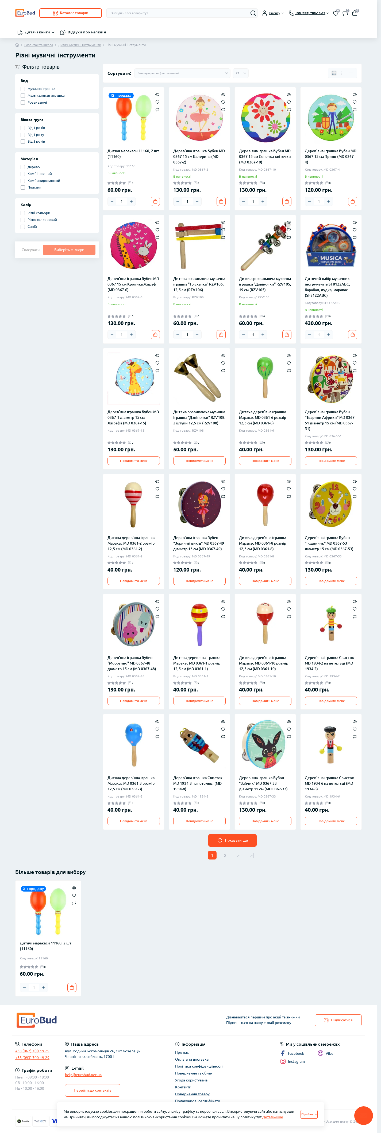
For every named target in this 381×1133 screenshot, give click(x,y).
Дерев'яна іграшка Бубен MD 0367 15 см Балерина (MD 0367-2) (199, 156)
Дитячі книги (37, 32)
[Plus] (131, 201)
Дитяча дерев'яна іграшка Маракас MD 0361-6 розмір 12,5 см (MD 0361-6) (262, 417)
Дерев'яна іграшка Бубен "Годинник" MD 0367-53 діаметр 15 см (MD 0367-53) (329, 543)
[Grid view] (334, 73)
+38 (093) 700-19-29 (32, 1058)
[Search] (253, 13)
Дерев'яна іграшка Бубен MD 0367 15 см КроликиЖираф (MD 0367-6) (133, 284)
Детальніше (272, 1117)
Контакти (183, 1087)
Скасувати (31, 250)
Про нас (182, 1052)
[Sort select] (182, 73)
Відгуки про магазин (87, 32)
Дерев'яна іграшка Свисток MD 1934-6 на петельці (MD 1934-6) (329, 783)
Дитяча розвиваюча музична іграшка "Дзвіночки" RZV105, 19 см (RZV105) (265, 284)
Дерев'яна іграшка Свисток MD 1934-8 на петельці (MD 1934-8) (197, 783)
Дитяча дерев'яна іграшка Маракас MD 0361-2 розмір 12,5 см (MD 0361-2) (131, 543)
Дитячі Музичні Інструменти (79, 44)
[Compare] (157, 109)
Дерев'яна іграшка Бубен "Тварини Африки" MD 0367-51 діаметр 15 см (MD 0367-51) (330, 420)
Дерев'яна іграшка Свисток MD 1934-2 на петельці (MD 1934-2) (329, 663)
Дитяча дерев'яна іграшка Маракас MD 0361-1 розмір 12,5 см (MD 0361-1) (196, 663)
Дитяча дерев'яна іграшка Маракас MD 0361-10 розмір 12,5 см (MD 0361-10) (263, 663)
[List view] (342, 73)
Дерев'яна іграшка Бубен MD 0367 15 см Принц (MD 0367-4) (330, 156)
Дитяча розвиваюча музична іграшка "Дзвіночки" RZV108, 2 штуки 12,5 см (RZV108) (199, 417)
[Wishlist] (157, 102)
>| (252, 855)
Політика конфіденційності (199, 1066)
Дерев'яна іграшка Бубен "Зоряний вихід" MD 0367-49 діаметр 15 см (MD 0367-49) (198, 543)
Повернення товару (192, 1094)
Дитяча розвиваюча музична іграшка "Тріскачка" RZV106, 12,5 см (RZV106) (199, 284)
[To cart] (155, 201)
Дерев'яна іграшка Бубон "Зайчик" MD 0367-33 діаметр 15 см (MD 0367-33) (263, 783)
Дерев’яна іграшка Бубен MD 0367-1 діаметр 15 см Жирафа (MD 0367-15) (133, 417)
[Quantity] (121, 201)
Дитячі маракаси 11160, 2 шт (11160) (133, 154)
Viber (326, 1053)
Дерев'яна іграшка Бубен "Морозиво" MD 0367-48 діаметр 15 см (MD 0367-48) (131, 663)
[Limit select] (241, 73)
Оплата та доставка (192, 1059)
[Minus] (112, 201)
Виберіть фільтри (69, 250)
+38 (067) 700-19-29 (32, 1051)
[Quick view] (157, 94)
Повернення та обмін (193, 1073)
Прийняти (309, 1114)
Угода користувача (191, 1080)
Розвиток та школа (38, 44)
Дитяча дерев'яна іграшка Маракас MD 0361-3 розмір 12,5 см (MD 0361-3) (131, 783)
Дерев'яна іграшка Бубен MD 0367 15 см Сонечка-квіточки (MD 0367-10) (265, 156)
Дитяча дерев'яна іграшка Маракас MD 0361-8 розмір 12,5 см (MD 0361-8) (262, 543)
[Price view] (351, 73)
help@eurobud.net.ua (83, 1075)
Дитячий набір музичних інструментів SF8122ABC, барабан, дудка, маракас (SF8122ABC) (327, 287)
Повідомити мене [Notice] (134, 460)
